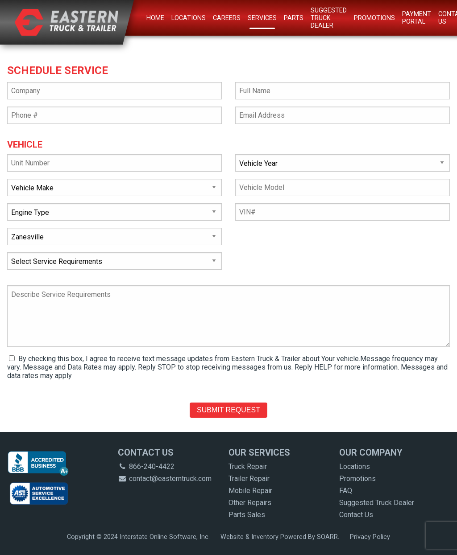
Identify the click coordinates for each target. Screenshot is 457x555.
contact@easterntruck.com (165, 478)
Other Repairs (249, 502)
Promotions (374, 18)
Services (262, 18)
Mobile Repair (250, 490)
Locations (188, 18)
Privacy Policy (370, 537)
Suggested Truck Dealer (329, 18)
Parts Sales (246, 514)
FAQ (345, 490)
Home (155, 18)
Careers (227, 18)
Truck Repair (247, 466)
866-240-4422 (146, 466)
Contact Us (356, 514)
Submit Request (228, 410)
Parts (293, 18)
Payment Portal (416, 17)
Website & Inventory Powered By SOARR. (279, 537)
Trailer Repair (249, 478)
